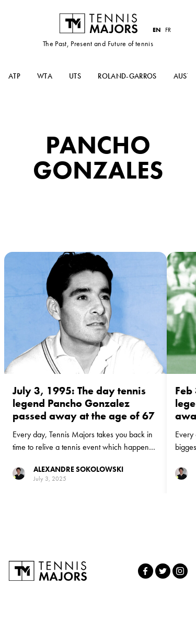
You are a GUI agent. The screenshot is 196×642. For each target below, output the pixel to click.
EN (157, 30)
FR (168, 30)
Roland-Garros (127, 76)
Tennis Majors (98, 23)
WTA (44, 76)
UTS (75, 76)
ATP (14, 76)
